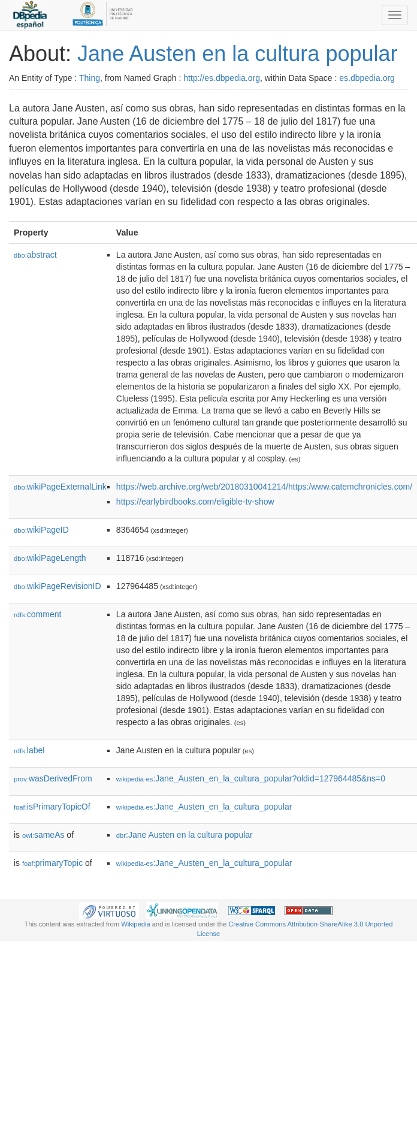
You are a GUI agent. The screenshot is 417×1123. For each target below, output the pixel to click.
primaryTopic (52, 863)
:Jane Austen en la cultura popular (184, 835)
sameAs (43, 835)
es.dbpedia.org (367, 78)
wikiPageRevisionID (57, 586)
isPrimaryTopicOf (52, 806)
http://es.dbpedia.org (221, 78)
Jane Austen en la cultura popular (237, 53)
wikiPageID (41, 530)
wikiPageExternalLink (60, 486)
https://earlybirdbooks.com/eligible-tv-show (195, 501)
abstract (35, 254)
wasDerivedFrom (53, 778)
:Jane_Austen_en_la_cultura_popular (204, 806)
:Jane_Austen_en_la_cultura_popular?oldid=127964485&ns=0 (250, 778)
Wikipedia (135, 924)
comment (37, 614)
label (29, 750)
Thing (89, 78)
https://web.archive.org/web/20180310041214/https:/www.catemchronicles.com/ (264, 486)
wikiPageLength (50, 558)
